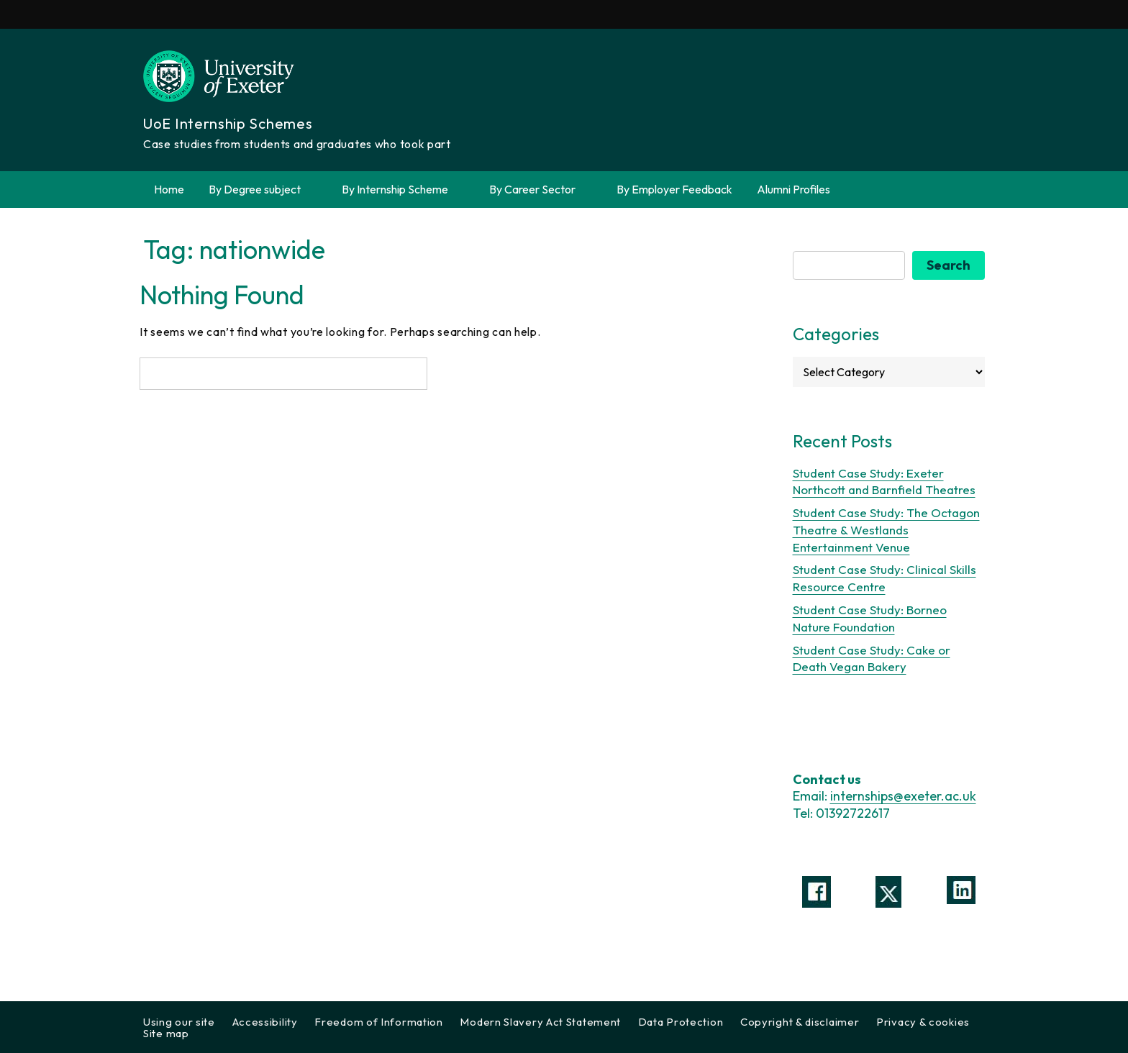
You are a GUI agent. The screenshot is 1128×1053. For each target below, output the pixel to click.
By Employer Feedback (674, 189)
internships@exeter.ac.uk (903, 796)
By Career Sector (540, 189)
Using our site (179, 1022)
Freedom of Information (378, 1022)
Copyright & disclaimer (799, 1022)
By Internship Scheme (403, 189)
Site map (166, 1033)
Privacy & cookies (923, 1022)
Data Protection (681, 1022)
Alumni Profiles (793, 189)
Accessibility (265, 1022)
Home (169, 189)
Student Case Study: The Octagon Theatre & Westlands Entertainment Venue (886, 530)
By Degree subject (263, 189)
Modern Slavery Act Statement (540, 1022)
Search (948, 265)
